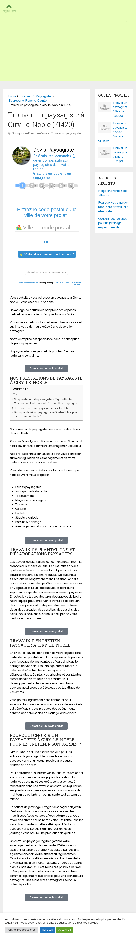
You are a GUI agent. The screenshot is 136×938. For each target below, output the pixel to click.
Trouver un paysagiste (66, 133)
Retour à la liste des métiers (46, 272)
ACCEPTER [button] (64, 929)
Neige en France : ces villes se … (112, 193)
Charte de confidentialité (28, 283)
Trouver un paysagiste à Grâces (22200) (120, 109)
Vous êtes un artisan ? (76, 284)
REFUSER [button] (47, 929)
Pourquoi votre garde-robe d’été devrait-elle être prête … (113, 207)
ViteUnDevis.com (63, 283)
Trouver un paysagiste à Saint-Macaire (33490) (113, 132)
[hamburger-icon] (130, 23)
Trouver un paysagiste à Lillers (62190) (120, 154)
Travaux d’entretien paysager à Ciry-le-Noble (42, 408)
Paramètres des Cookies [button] (21, 929)
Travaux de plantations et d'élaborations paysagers (46, 403)
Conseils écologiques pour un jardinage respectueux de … (112, 223)
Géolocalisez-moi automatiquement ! (47, 254)
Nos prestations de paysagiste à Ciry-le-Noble (43, 399)
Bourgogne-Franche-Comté (31, 133)
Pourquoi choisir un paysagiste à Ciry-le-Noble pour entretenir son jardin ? (46, 414)
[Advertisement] (68, 55)
